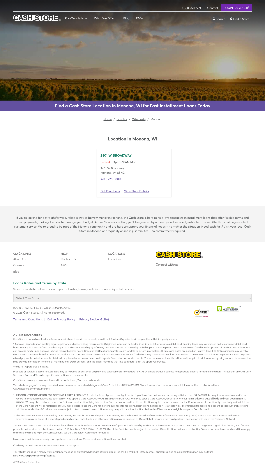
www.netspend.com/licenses (63, 418)
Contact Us (68, 259)
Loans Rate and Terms (30, 375)
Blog (126, 18)
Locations (114, 259)
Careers (18, 265)
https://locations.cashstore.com (108, 350)
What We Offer (104, 18)
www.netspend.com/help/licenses (37, 455)
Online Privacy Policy (61, 319)
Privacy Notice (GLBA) (94, 319)
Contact (212, 8)
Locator (122, 119)
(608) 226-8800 (110, 179)
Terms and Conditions (28, 319)
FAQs (139, 18)
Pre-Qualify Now (76, 18)
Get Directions (110, 191)
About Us (19, 259)
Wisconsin (139, 119)
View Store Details (136, 191)
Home (108, 119)
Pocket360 (236, 8)
